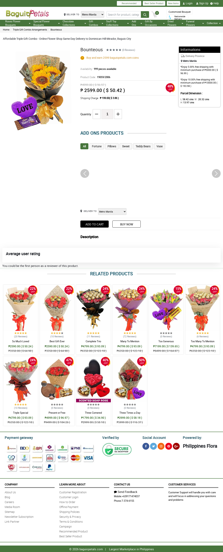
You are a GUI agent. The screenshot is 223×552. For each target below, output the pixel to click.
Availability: (97, 69)
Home (6, 29)
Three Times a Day (129, 412)
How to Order (67, 501)
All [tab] (84, 146)
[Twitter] (153, 445)
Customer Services (181, 484)
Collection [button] (214, 23)
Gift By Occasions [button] (155, 23)
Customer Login (68, 496)
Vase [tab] (159, 146)
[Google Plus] (176, 445)
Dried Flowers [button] (175, 23)
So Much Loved (20, 341)
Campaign (65, 526)
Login (188, 3)
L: (186, 99)
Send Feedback (125, 491)
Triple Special (20, 412)
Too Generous (166, 341)
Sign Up (202, 3)
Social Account (153, 437)
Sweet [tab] (126, 146)
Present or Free (57, 412)
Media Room (12, 506)
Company (11, 484)
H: (186, 102)
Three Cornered (93, 412)
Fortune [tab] (96, 146)
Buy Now (126, 224)
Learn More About (72, 484)
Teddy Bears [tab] (143, 146)
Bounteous (56, 29)
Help (214, 3)
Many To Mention (129, 341)
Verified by (110, 437)
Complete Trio (93, 341)
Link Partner (12, 521)
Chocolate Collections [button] (74, 23)
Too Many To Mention (202, 341)
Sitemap (10, 511)
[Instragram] (161, 445)
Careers (9, 501)
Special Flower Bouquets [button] (46, 23)
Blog (7, 496)
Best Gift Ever (57, 341)
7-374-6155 (128, 500)
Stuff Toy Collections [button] (117, 23)
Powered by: (191, 437)
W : (200, 99)
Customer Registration (73, 491)
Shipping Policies (69, 511)
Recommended (129, 3)
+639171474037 (131, 495)
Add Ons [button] (137, 23)
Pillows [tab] (112, 146)
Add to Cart (94, 224)
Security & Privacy (70, 516)
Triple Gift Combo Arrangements (30, 29)
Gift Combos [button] (96, 23)
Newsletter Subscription (19, 516)
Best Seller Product (154, 3)
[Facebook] (145, 445)
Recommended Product (73, 531)
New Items (173, 3)
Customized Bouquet (180, 11)
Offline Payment (68, 506)
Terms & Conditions (71, 521)
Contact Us (122, 484)
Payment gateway (17, 437)
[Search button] (145, 14)
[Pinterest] (168, 445)
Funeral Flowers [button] (195, 23)
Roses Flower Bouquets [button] (17, 23)
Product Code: (94, 77)
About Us (10, 491)
